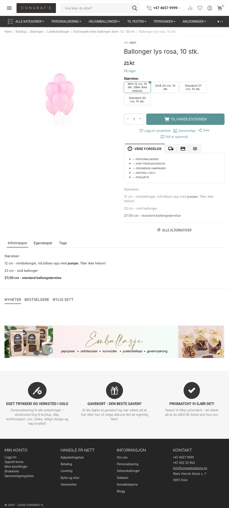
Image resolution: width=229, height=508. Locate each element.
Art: (126, 42)
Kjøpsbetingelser (72, 457)
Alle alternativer (176, 230)
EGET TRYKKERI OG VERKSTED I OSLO (37, 404)
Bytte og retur (70, 478)
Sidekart (122, 478)
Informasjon (17, 243)
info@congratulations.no (190, 468)
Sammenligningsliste (19, 476)
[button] (203, 130)
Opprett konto (13, 462)
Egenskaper (43, 243)
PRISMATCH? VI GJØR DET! (191, 404)
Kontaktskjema (127, 484)
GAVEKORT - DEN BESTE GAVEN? (114, 404)
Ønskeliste (11, 471)
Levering (66, 471)
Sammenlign (184, 131)
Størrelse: (131, 78)
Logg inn (10, 457)
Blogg (121, 491)
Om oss (122, 457)
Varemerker (69, 484)
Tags (63, 243)
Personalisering (127, 464)
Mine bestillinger (16, 466)
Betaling (66, 464)
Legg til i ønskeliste (155, 131)
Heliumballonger (128, 471)
